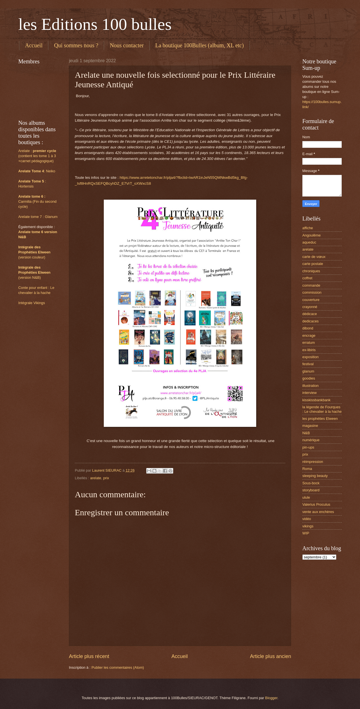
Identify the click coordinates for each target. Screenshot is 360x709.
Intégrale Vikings (31, 303)
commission (311, 292)
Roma (307, 469)
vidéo (306, 519)
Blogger (271, 698)
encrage (309, 335)
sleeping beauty (315, 476)
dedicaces (310, 321)
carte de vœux (313, 257)
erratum (308, 342)
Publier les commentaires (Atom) (117, 667)
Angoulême (311, 235)
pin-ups (308, 447)
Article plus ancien (270, 656)
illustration (310, 386)
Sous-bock (311, 483)
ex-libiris (309, 350)
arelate (95, 478)
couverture (311, 300)
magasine (310, 425)
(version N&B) (29, 277)
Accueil (33, 45)
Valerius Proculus (316, 504)
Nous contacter (127, 45)
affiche (307, 228)
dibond (307, 328)
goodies (308, 378)
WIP (305, 533)
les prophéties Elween (320, 418)
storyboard (311, 490)
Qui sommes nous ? (76, 45)
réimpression (312, 462)
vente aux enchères (318, 512)
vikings (307, 526)
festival (308, 364)
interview (309, 393)
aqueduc (309, 242)
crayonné (309, 307)
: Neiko (36, 171)
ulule (306, 497)
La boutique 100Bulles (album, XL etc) (199, 45)
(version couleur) (31, 257)
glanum (308, 371)
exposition (310, 357)
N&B (306, 433)
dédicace (309, 314)
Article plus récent (89, 656)
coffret (307, 278)
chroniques (311, 271)
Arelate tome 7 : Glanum (38, 217)
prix (106, 478)
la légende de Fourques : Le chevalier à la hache (322, 409)
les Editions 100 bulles (95, 24)
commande (311, 285)
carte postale (312, 264)
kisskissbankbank (316, 400)
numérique (311, 440)
